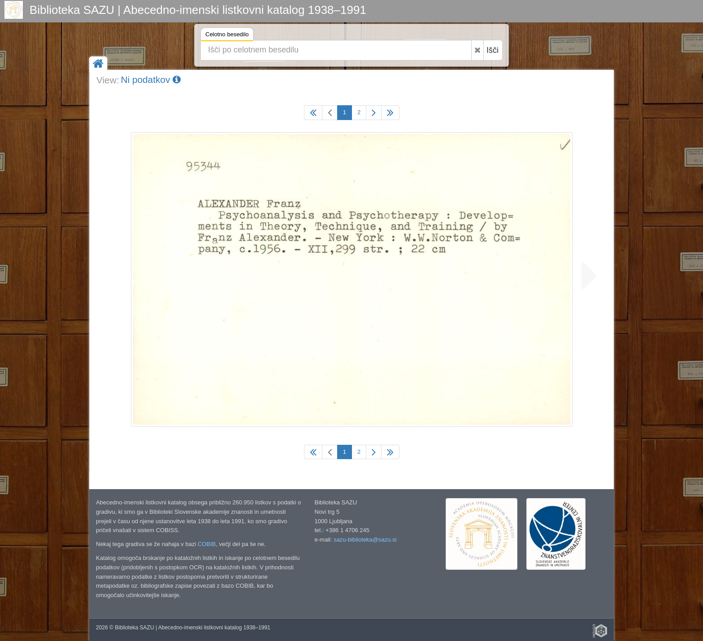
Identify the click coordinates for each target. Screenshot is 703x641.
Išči (492, 50)
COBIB (207, 544)
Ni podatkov (151, 79)
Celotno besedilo (227, 35)
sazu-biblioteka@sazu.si (365, 539)
